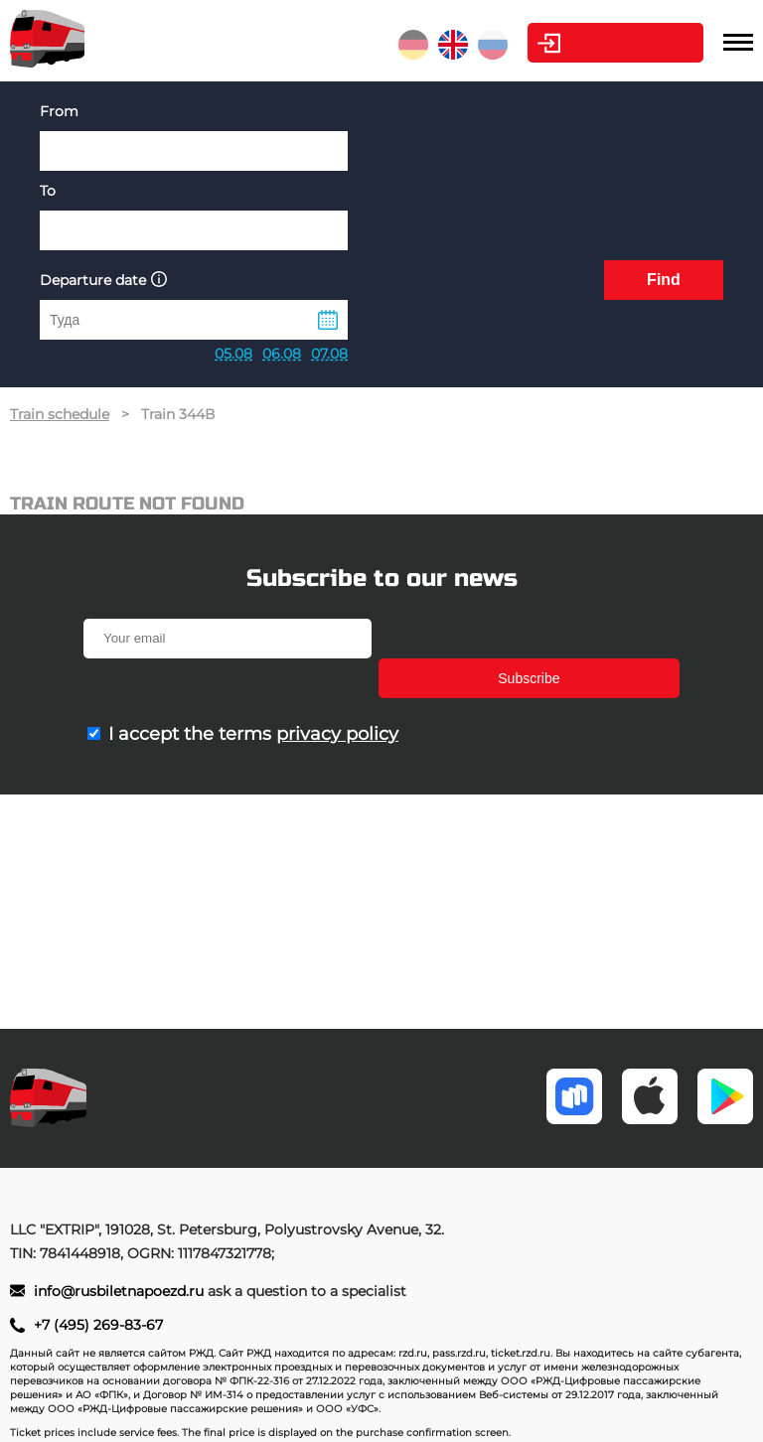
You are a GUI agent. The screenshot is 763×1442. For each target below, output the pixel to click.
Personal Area (610, 43)
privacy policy (337, 694)
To (48, 191)
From (59, 111)
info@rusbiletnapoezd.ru (121, 1291)
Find (664, 279)
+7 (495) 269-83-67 (98, 1325)
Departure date (103, 279)
